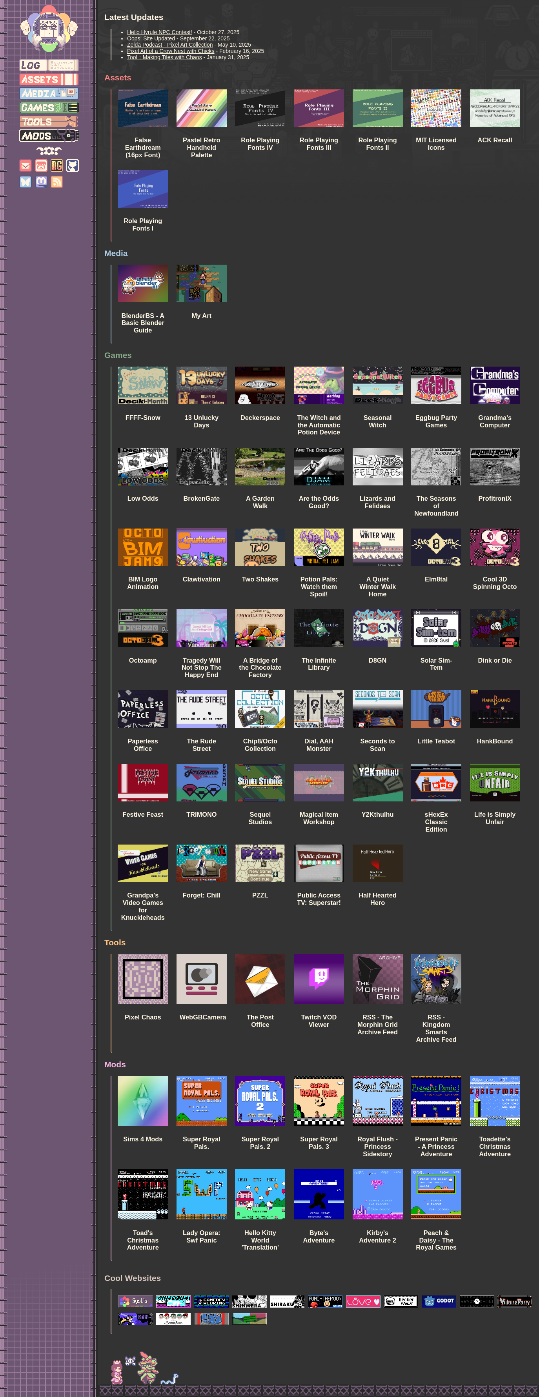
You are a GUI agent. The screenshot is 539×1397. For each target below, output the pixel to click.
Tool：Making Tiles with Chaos (164, 57)
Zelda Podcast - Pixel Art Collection (170, 45)
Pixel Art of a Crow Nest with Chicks (171, 51)
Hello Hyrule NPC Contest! (159, 32)
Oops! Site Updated (151, 38)
